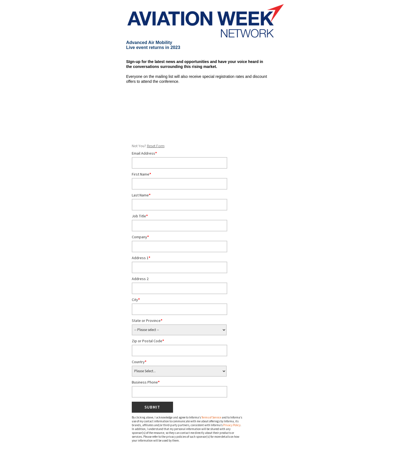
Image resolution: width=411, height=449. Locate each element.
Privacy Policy (231, 425)
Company (140, 236)
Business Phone (146, 382)
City (136, 299)
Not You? (148, 145)
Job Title (140, 215)
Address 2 (140, 278)
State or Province (147, 320)
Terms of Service (211, 417)
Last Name (141, 195)
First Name (141, 174)
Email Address (144, 153)
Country (139, 361)
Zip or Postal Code (148, 340)
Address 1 (141, 257)
